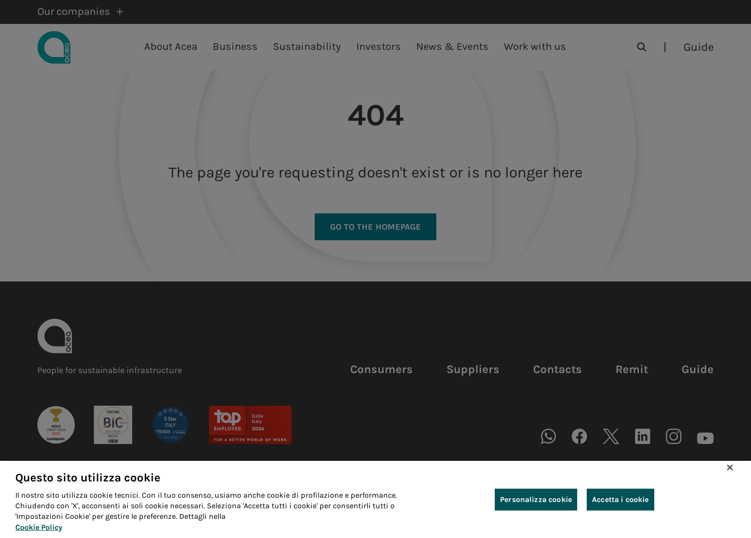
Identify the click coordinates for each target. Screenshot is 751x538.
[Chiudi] (729, 470)
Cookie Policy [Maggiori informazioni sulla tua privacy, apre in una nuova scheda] (38, 530)
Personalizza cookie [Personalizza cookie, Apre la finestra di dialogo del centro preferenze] (536, 502)
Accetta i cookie (620, 502)
